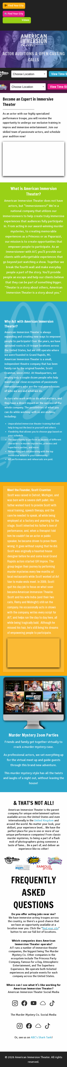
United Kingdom (44, 820)
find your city (50, 928)
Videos (25, 20)
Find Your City (13, 5)
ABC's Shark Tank (41, 1037)
